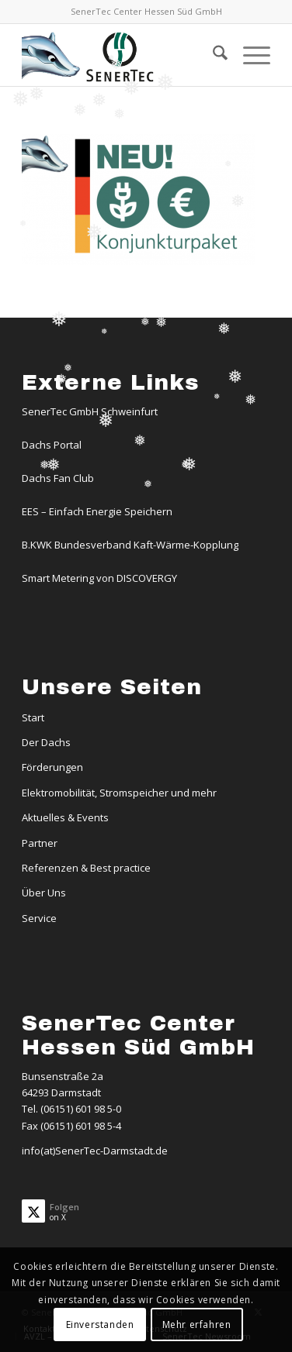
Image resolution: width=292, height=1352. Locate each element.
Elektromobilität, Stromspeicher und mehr (119, 793)
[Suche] (212, 55)
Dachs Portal (52, 445)
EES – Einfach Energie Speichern (97, 511)
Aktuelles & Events (65, 817)
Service (39, 918)
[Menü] (249, 55)
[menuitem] (212, 55)
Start (33, 717)
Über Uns (44, 893)
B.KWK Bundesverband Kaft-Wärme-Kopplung (130, 545)
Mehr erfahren (196, 1324)
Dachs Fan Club (58, 478)
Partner (39, 843)
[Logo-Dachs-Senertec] (121, 55)
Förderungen (52, 767)
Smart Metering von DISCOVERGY (99, 578)
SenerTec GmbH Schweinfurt (90, 411)
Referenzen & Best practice (86, 868)
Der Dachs (46, 742)
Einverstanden (100, 1324)
